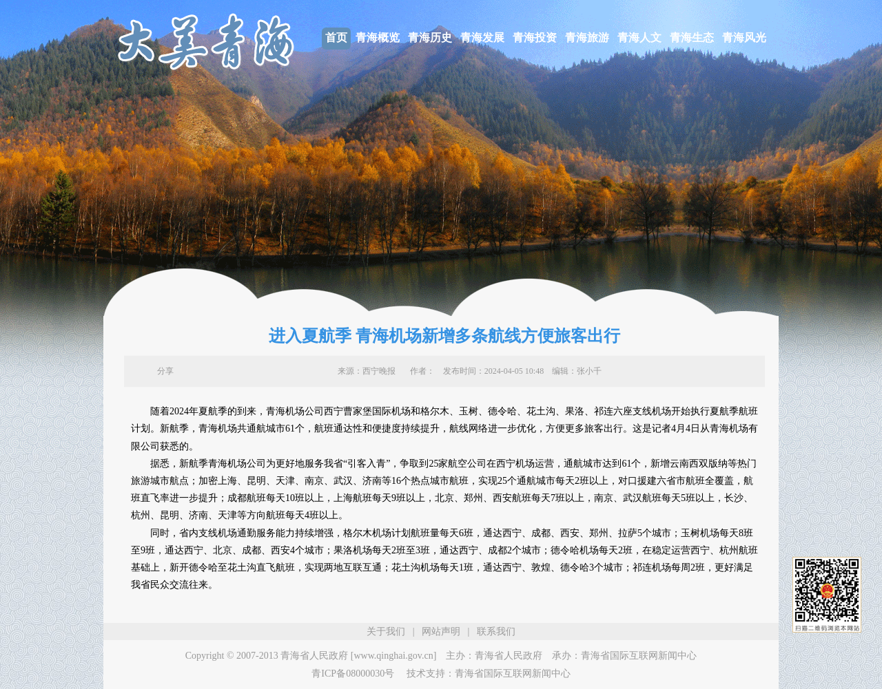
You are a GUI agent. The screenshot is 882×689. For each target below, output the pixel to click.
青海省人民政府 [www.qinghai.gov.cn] (358, 655)
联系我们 (496, 631)
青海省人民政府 (508, 655)
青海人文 (639, 37)
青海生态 (692, 37)
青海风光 (744, 37)
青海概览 (378, 37)
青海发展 (482, 37)
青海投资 (535, 37)
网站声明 (441, 631)
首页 (336, 37)
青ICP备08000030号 (352, 673)
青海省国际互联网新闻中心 (639, 655)
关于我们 (386, 631)
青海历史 (430, 37)
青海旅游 (587, 37)
